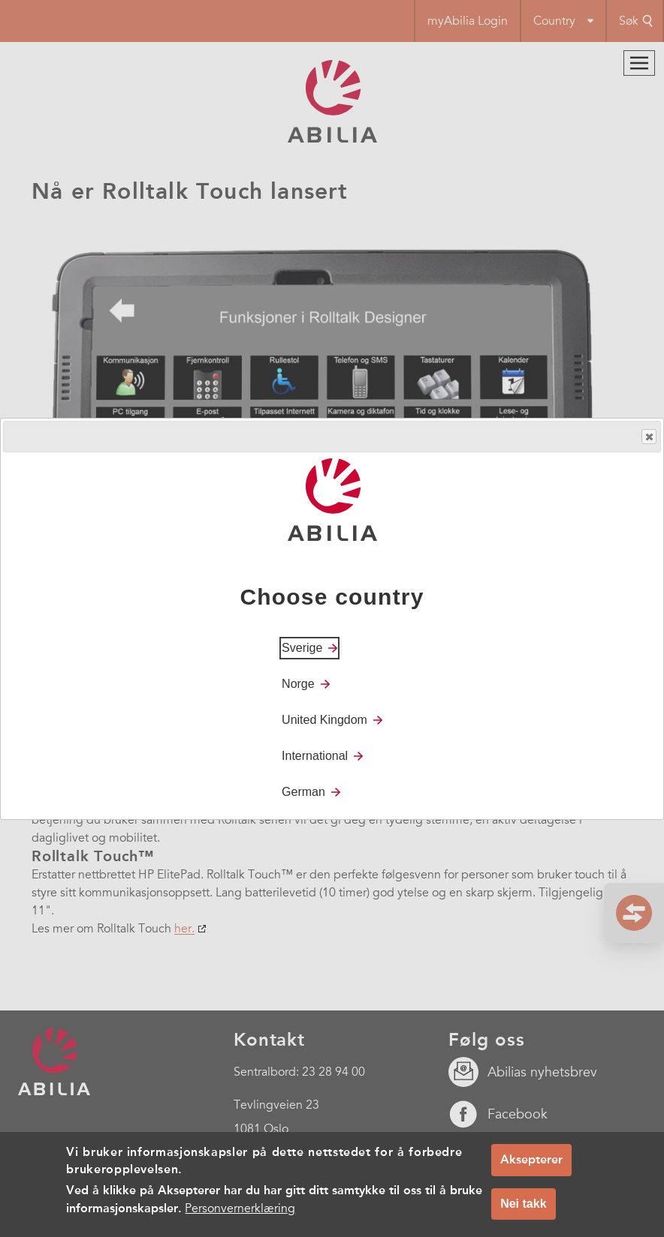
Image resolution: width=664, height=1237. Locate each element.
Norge (298, 683)
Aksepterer (531, 1167)
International (315, 755)
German (303, 791)
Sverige (302, 647)
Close (648, 437)
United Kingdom (324, 719)
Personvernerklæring (240, 1216)
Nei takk (523, 1211)
